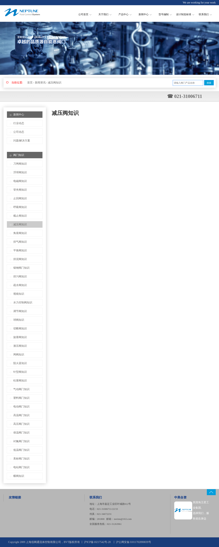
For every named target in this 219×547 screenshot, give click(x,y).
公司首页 (84, 14)
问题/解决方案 (21, 140)
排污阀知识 (20, 276)
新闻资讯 (40, 82)
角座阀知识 (20, 233)
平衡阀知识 (20, 250)
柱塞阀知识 (20, 380)
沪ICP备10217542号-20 (97, 542)
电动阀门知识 (21, 406)
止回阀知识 (20, 198)
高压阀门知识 (21, 423)
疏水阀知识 (20, 285)
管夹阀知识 (20, 189)
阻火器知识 (20, 363)
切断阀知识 (20, 328)
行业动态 (18, 123)
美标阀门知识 (21, 458)
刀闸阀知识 (20, 163)
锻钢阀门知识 (21, 267)
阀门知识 (18, 155)
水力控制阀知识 (22, 302)
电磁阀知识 (20, 181)
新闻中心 (145, 14)
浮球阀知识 (20, 172)
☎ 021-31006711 (184, 96)
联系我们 (205, 14)
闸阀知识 (18, 354)
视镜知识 (18, 293)
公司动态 (18, 131)
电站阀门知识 (21, 467)
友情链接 (15, 497)
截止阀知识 (20, 215)
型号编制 (165, 14)
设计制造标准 (185, 14)
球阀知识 (18, 319)
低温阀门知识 (21, 450)
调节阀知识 (20, 311)
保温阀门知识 (21, 432)
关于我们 (105, 14)
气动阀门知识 (21, 389)
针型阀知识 (20, 371)
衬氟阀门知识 (21, 441)
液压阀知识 (20, 345)
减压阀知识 (54, 82)
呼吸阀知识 (20, 207)
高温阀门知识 (21, 415)
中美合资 (180, 497)
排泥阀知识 (20, 259)
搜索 (209, 83)
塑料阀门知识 (21, 397)
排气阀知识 (20, 241)
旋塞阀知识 (20, 337)
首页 (30, 82)
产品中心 (125, 14)
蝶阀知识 (18, 476)
